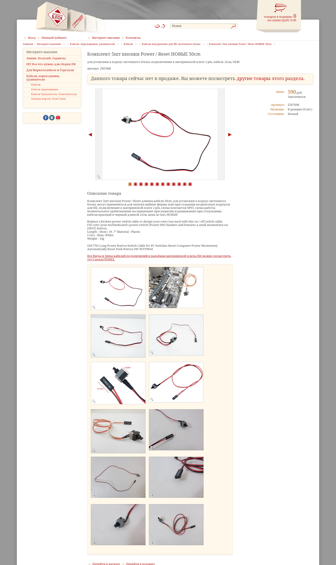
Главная (28, 44)
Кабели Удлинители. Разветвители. (54, 98)
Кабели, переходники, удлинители (43, 81)
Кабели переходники (44, 93)
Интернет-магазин (106, 37)
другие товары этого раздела (270, 78)
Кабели (36, 88)
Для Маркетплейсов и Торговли (50, 74)
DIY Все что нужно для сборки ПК (51, 68)
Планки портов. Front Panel (48, 102)
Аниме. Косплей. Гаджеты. (46, 62)
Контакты (133, 37)
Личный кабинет (54, 37)
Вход (32, 37)
